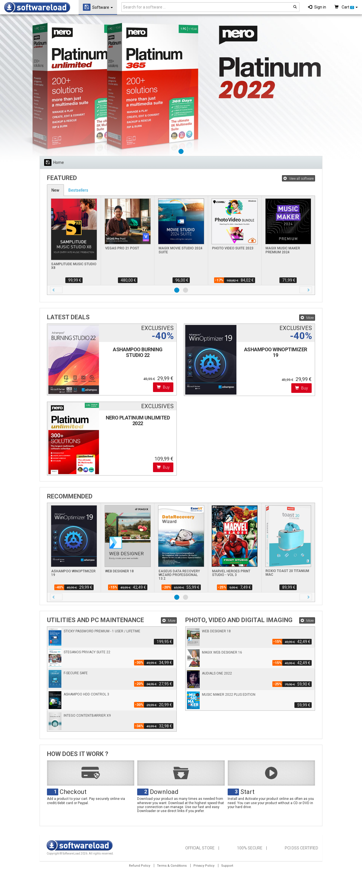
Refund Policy (139, 866)
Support (227, 866)
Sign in (317, 7)
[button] (56, 289)
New (55, 190)
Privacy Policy (203, 866)
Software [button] (98, 7)
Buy (163, 387)
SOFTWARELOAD (37, 7)
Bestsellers (78, 190)
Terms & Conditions (172, 866)
